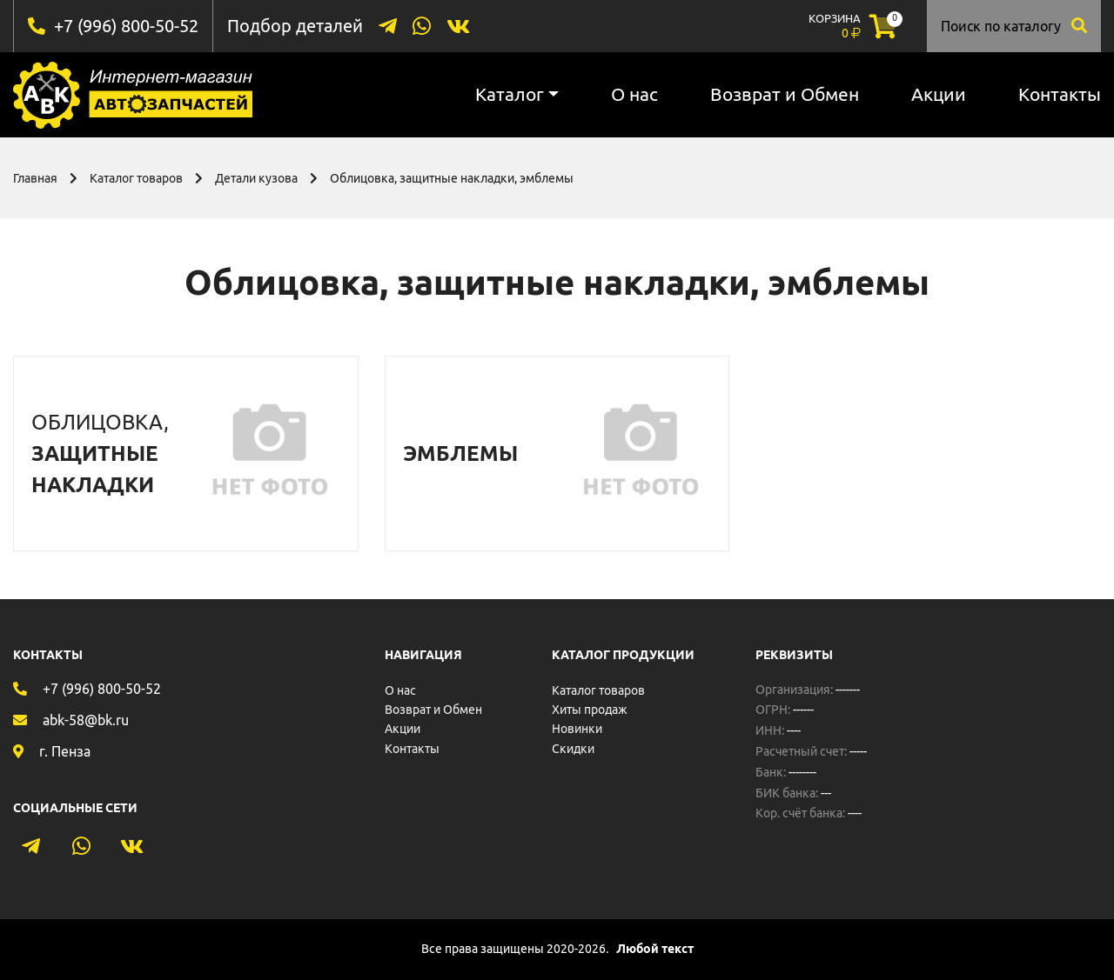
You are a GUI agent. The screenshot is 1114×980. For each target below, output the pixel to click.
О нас (634, 93)
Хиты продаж (589, 710)
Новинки (577, 729)
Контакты (1059, 93)
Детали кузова (256, 178)
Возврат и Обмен (784, 93)
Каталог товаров (136, 178)
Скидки (573, 749)
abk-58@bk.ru (86, 720)
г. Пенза (65, 751)
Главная (35, 178)
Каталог (509, 93)
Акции (938, 93)
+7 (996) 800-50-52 (126, 26)
